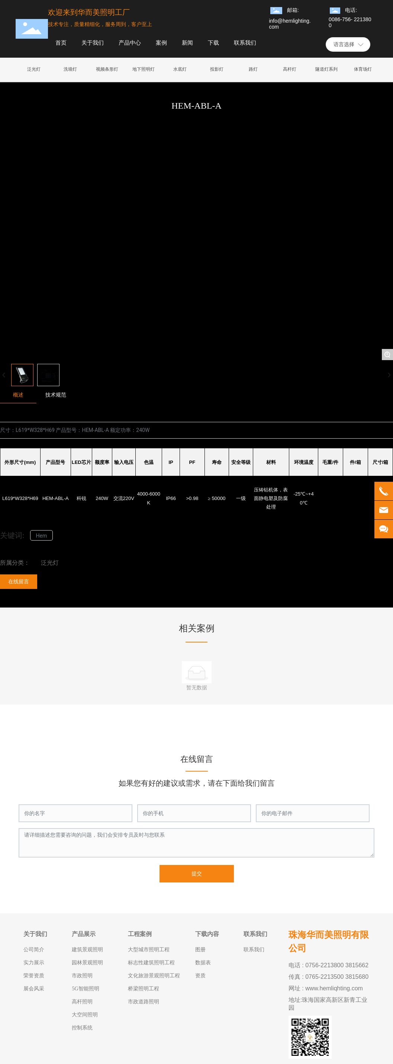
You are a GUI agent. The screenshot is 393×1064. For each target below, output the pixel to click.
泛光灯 (50, 563)
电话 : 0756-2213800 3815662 (328, 965)
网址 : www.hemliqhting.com (326, 988)
